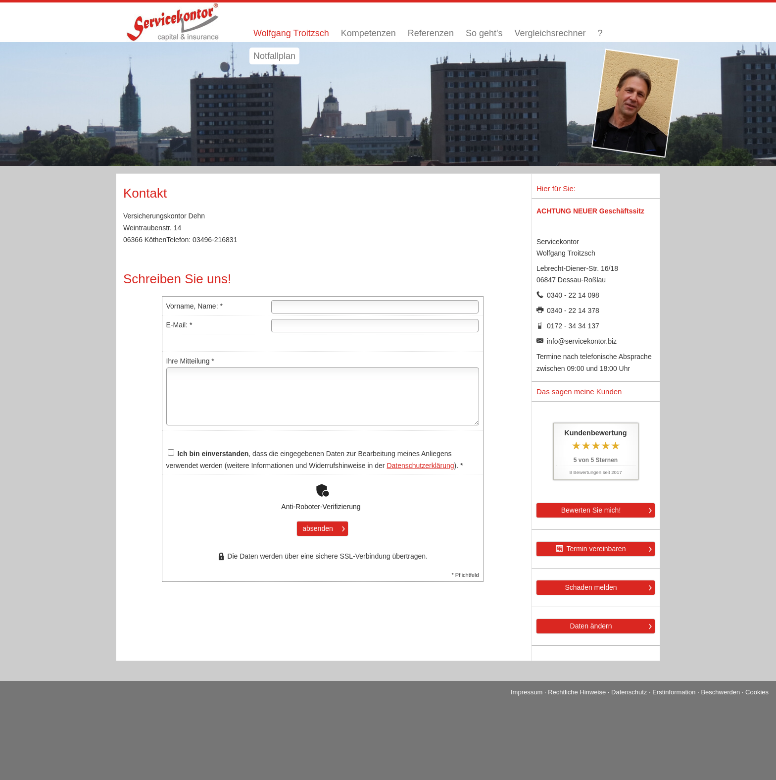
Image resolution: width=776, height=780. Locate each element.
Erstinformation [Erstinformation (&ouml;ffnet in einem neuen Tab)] (673, 692)
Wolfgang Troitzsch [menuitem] (291, 33)
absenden (317, 528)
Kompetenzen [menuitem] (368, 33)
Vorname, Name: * (194, 306)
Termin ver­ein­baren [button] (591, 549)
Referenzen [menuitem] (431, 33)
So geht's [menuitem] (484, 33)
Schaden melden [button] (591, 587)
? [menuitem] (599, 33)
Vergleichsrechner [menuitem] (549, 33)
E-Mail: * (179, 325)
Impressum (526, 692)
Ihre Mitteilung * (190, 361)
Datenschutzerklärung (420, 465)
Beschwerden (720, 692)
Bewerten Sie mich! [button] (591, 510)
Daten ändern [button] (591, 626)
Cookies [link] (757, 692)
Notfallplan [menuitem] (274, 56)
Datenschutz (629, 692)
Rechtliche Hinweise (577, 692)
